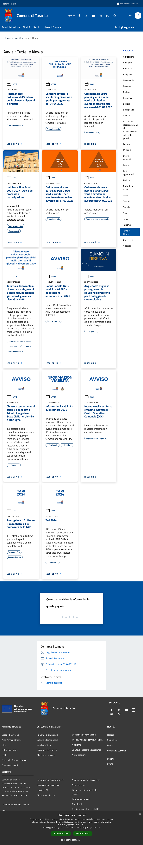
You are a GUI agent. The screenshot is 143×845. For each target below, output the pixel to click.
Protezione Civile (128, 187)
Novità (18, 38)
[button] (71, 840)
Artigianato (128, 74)
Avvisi (12, 84)
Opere (126, 165)
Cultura (126, 92)
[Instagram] (99, 15)
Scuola (126, 195)
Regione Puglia (9, 3)
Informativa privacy (81, 799)
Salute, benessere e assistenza (86, 749)
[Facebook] (78, 15)
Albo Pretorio (78, 785)
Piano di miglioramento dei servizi (84, 792)
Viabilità (127, 245)
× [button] (140, 814)
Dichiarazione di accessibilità (85, 809)
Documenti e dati (10, 765)
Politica (126, 180)
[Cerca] (138, 15)
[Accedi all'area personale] (127, 3)
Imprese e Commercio (47, 750)
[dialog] (71, 828)
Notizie (110, 734)
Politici (5, 755)
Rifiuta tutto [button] (82, 833)
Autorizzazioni (79, 754)
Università (128, 240)
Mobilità (127, 150)
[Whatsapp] (113, 15)
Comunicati (112, 740)
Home (8, 38)
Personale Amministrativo (14, 760)
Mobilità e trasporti (46, 755)
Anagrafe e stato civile (47, 734)
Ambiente (127, 62)
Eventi (110, 763)
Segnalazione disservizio (48, 785)
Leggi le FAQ (43, 790)
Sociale (126, 207)
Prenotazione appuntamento (50, 780)
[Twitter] (85, 15)
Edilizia (126, 103)
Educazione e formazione (84, 734)
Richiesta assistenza (46, 795)
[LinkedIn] (106, 15)
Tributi (126, 219)
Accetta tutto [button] (61, 833)
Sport (125, 213)
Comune (127, 86)
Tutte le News (126, 232)
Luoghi (110, 758)
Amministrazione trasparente (86, 780)
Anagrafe (127, 68)
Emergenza (128, 109)
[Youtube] (92, 15)
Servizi (126, 201)
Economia (127, 98)
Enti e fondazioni (10, 750)
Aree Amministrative (12, 740)
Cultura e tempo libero (47, 740)
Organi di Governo (10, 734)
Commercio (128, 80)
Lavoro (126, 144)
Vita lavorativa (44, 745)
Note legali (77, 804)
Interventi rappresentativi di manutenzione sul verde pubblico (130, 130)
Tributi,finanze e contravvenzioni (87, 739)
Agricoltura (128, 56)
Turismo (127, 224)
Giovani (126, 115)
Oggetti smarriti (127, 157)
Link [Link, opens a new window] (98, 827)
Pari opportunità (128, 172)
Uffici (4, 745)
